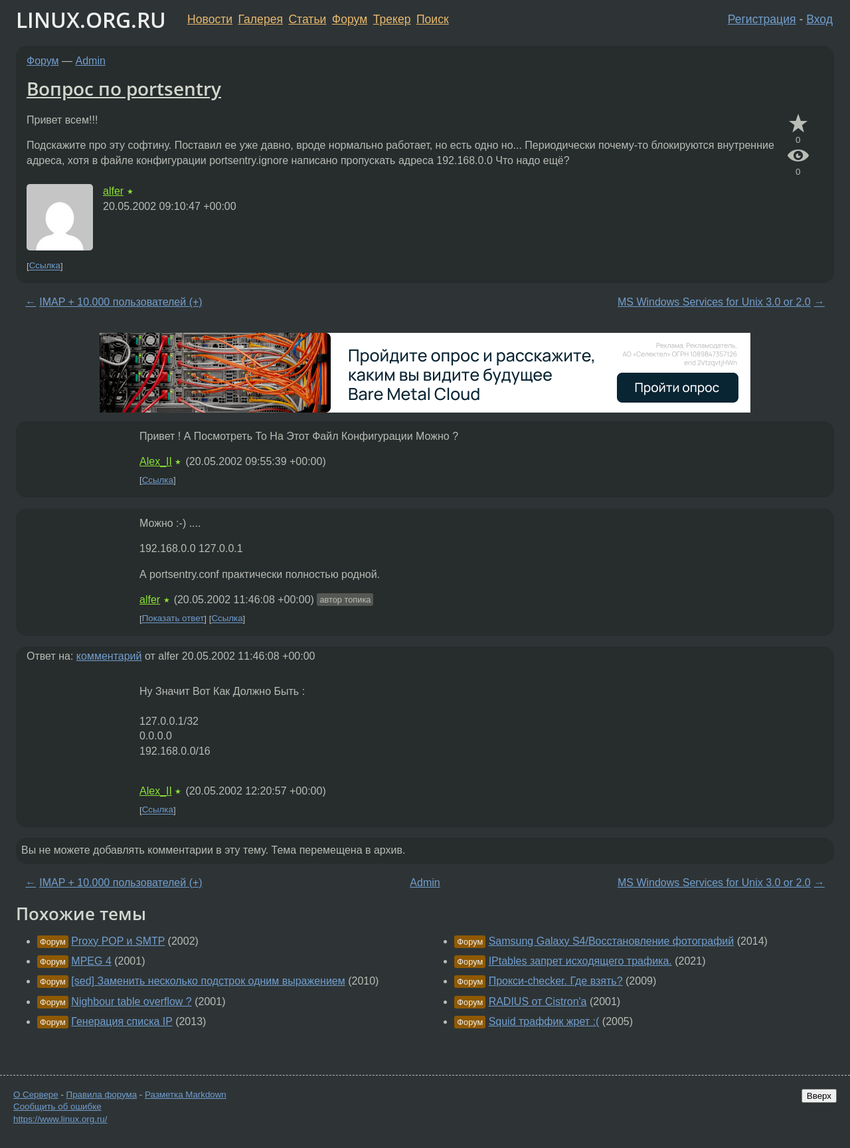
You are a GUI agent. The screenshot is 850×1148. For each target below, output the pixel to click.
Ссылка (44, 266)
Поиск (432, 19)
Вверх (819, 1096)
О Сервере (35, 1095)
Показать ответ (173, 619)
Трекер (392, 19)
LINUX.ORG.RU (91, 19)
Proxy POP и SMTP (118, 941)
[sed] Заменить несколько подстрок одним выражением (208, 981)
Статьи (307, 19)
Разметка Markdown (185, 1095)
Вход (819, 19)
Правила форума (101, 1095)
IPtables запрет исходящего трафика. (580, 961)
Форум (349, 19)
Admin (91, 60)
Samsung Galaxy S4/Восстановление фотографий (611, 941)
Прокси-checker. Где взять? (556, 981)
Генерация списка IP (121, 1021)
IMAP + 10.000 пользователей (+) (120, 302)
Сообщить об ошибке (57, 1106)
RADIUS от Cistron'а (538, 1001)
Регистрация (762, 19)
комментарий (109, 656)
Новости (209, 19)
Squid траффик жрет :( (544, 1021)
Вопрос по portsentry (124, 88)
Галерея (260, 19)
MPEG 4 (91, 961)
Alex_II (155, 461)
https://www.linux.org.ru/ (60, 1119)
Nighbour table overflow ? (131, 1001)
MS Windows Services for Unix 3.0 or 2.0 (714, 302)
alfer (113, 191)
